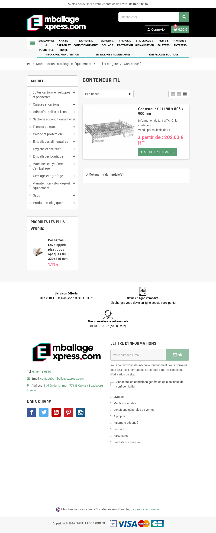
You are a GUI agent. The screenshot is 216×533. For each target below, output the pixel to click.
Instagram (80, 412)
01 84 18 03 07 (138, 4)
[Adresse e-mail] (138, 355)
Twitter (43, 412)
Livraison (119, 396)
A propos (119, 416)
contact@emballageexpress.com (62, 378)
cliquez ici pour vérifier (145, 509)
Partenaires (121, 435)
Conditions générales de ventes (134, 409)
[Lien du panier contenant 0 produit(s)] (180, 29)
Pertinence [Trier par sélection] (92, 94)
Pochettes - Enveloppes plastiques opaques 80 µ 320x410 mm (58, 249)
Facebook (31, 412)
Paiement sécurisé (125, 422)
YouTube (56, 412)
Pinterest (68, 412)
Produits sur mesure (126, 442)
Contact (118, 429)
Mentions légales (124, 403)
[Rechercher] (153, 17)
